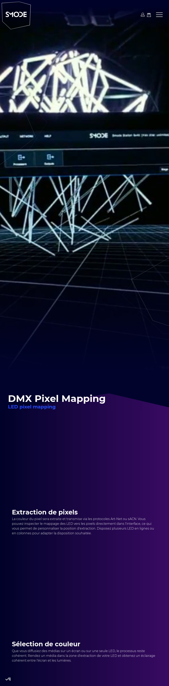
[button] (157, 15)
